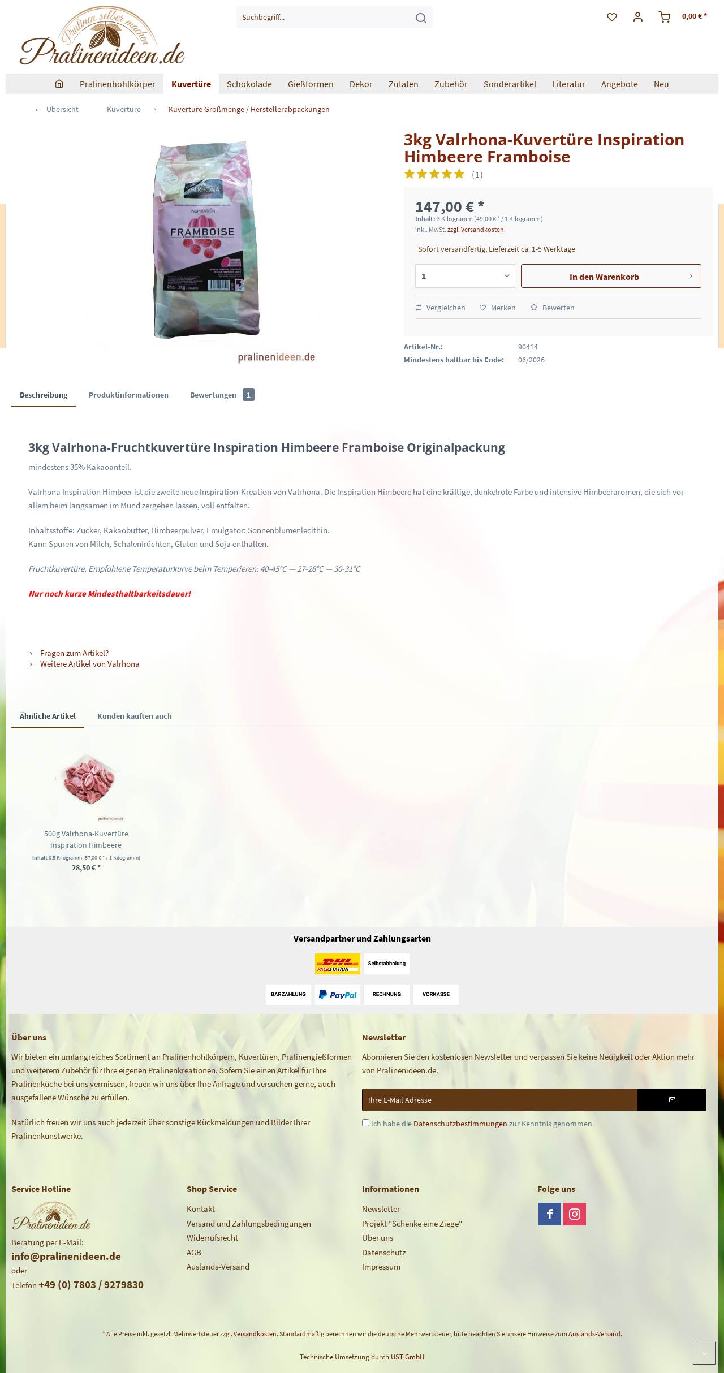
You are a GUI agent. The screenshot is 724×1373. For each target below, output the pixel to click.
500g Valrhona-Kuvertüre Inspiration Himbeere (86, 839)
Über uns (377, 1237)
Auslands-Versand (218, 1266)
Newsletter (381, 1208)
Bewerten (552, 308)
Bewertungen (222, 394)
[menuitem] (334, 17)
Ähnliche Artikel (48, 716)
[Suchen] (421, 17)
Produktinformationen (129, 395)
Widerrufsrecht (212, 1237)
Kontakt (201, 1208)
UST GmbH (407, 1357)
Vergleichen (440, 308)
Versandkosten (255, 1333)
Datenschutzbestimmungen (460, 1124)
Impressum (381, 1266)
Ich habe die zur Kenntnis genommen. (482, 1124)
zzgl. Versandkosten (475, 229)
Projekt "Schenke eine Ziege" (412, 1223)
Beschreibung (43, 395)
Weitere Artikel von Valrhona (84, 663)
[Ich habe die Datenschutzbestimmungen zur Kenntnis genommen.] (365, 1122)
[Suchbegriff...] (334, 17)
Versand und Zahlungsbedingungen (249, 1223)
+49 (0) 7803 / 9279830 (91, 1284)
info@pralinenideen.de (66, 1256)
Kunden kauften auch (134, 716)
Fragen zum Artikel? (68, 652)
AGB (194, 1252)
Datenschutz (384, 1252)
